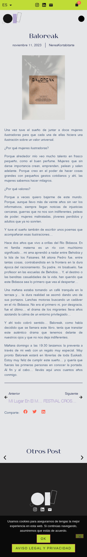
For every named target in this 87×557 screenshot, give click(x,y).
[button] (25, 411)
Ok (43, 539)
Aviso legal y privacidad (43, 548)
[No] (80, 536)
